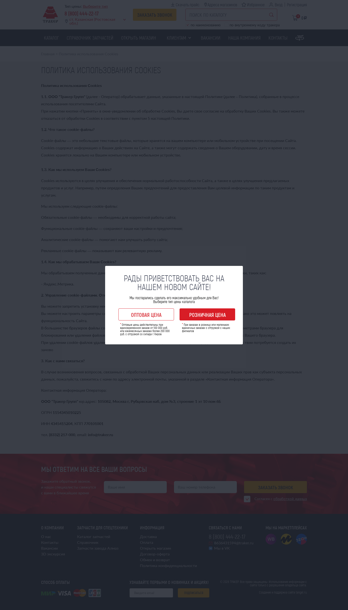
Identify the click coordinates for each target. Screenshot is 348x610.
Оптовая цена (146, 315)
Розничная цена (207, 315)
